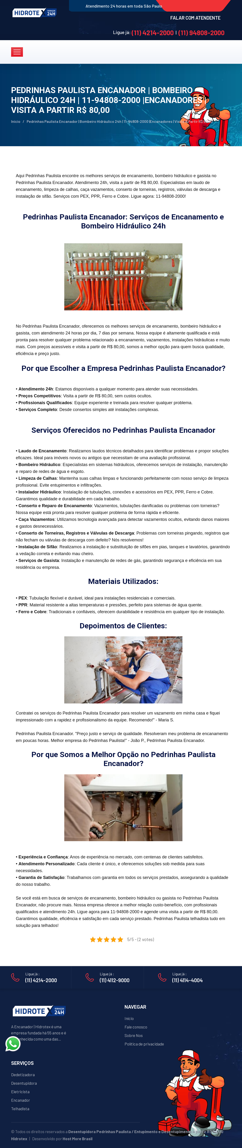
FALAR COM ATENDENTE (195, 18)
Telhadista (20, 1108)
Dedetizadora (23, 1074)
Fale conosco (136, 1026)
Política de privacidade (144, 1043)
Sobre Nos (134, 1035)
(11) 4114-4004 (187, 980)
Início (15, 121)
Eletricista (20, 1091)
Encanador (20, 1100)
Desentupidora (24, 1083)
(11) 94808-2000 (201, 33)
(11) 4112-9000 (115, 980)
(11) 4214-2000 (153, 33)
